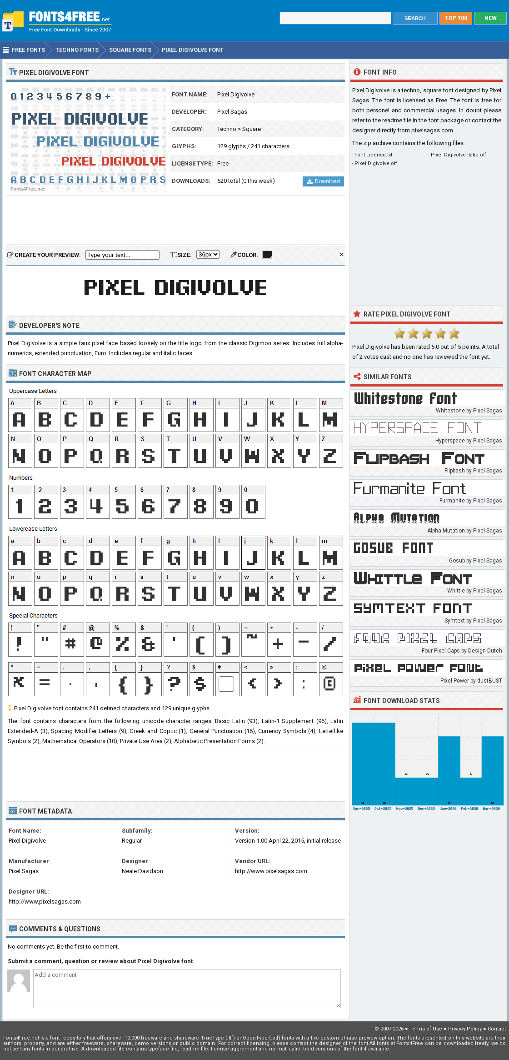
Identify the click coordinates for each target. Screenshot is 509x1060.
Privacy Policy (465, 1029)
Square (251, 129)
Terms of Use (425, 1029)
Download (323, 181)
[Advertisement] (175, 220)
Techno (226, 129)
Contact (497, 1029)
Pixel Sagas (232, 111)
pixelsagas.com (432, 130)
